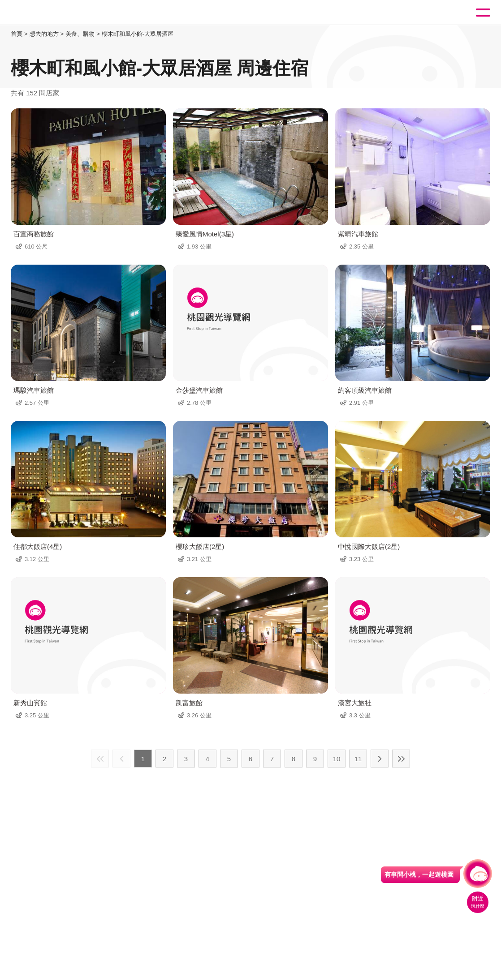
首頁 (16, 33)
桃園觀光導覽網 (44, 13)
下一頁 (380, 758)
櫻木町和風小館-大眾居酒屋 (137, 33)
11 (358, 759)
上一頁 (121, 758)
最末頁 (401, 758)
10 (337, 759)
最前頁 (100, 758)
